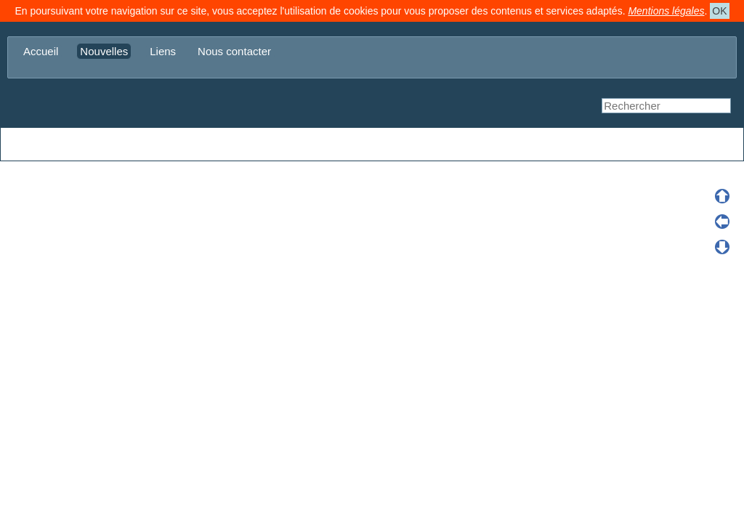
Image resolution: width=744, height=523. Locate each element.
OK (719, 11)
